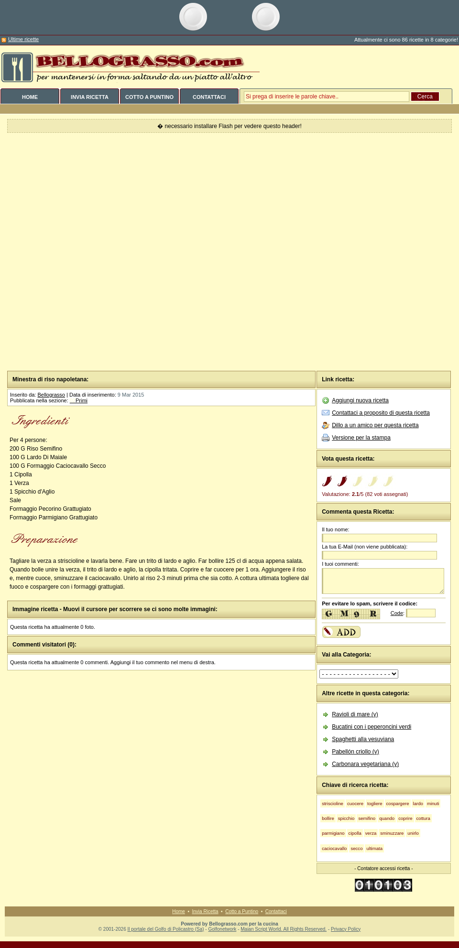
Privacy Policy (346, 929)
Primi (78, 400)
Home (178, 911)
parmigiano (333, 833)
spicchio (346, 818)
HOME (30, 97)
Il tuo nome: (335, 529)
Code (397, 613)
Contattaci (276, 911)
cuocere (355, 803)
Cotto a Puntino (241, 911)
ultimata (374, 848)
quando (386, 818)
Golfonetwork (222, 929)
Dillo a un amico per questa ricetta (375, 425)
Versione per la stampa (361, 437)
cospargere (397, 803)
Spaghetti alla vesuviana (363, 739)
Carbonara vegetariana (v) (365, 764)
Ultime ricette (23, 39)
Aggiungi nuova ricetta (360, 400)
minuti (433, 803)
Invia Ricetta (205, 911)
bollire (328, 818)
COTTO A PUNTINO (149, 97)
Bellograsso (51, 395)
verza (370, 833)
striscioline (332, 803)
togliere (374, 803)
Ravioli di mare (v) (355, 714)
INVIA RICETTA (90, 97)
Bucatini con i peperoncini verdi (371, 726)
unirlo (412, 833)
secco (356, 848)
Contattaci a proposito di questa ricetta (381, 412)
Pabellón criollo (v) (355, 751)
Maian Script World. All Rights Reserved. (283, 929)
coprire (405, 818)
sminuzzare (392, 833)
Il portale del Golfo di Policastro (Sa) (165, 929)
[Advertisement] (112, 252)
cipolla (355, 833)
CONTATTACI (209, 97)
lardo (418, 803)
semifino (366, 818)
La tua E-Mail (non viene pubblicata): (364, 546)
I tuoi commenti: (340, 564)
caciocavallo (334, 848)
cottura (423, 818)
